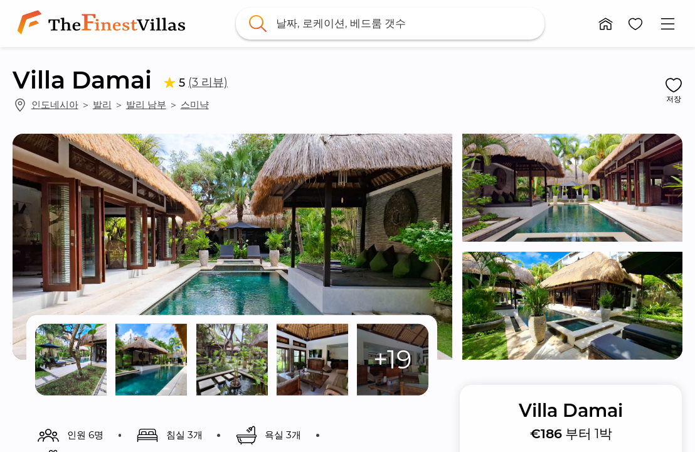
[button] (606, 24)
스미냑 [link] (195, 104)
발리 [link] (102, 104)
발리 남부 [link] (146, 104)
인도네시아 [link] (54, 104)
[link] (104, 23)
